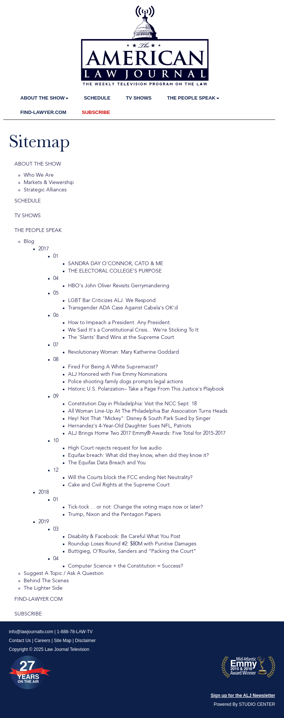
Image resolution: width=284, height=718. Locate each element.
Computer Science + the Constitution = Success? (125, 566)
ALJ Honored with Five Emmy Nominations (117, 374)
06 (55, 315)
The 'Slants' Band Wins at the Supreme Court (121, 337)
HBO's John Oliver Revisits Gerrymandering (118, 285)
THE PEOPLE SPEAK (193, 98)
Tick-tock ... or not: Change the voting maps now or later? (135, 507)
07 (55, 344)
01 (55, 256)
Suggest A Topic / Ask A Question (64, 573)
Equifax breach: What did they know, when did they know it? (138, 455)
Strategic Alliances (45, 189)
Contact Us (20, 640)
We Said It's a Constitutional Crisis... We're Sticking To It (133, 330)
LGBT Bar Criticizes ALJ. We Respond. (112, 300)
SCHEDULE (97, 98)
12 (55, 470)
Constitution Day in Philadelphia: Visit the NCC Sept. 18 (132, 403)
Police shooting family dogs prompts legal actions (125, 381)
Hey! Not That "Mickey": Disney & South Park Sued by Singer (139, 418)
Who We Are (39, 175)
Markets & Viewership (49, 182)
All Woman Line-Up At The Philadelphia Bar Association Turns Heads (147, 411)
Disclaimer (85, 640)
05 (55, 293)
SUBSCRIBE (96, 112)
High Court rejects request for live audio (115, 448)
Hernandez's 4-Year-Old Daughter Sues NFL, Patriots (129, 426)
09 (55, 396)
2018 (43, 492)
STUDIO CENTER (257, 704)
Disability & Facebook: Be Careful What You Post (124, 536)
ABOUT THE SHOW (44, 98)
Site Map (62, 640)
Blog (29, 241)
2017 (43, 249)
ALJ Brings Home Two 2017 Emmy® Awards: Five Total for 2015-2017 (147, 433)
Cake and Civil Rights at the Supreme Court (119, 485)
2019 (43, 521)
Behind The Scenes (46, 580)
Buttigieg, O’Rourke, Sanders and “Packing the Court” (132, 551)
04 (55, 278)
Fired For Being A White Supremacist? (113, 367)
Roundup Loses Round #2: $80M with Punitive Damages (132, 544)
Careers (42, 640)
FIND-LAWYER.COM (43, 112)
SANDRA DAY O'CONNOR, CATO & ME (115, 263)
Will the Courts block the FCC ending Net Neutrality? (130, 477)
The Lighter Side (43, 588)
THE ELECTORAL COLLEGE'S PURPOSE (115, 271)
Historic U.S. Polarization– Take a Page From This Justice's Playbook (146, 389)
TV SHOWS (138, 98)
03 (55, 529)
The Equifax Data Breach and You (107, 462)
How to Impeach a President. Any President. (119, 322)
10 (55, 440)
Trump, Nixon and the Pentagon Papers (114, 514)
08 (55, 359)
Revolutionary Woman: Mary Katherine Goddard (123, 352)
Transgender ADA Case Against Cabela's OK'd (123, 308)
